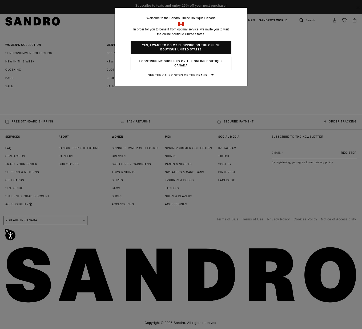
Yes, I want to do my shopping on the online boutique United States (181, 47)
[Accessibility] (10, 235)
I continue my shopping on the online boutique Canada (181, 63)
